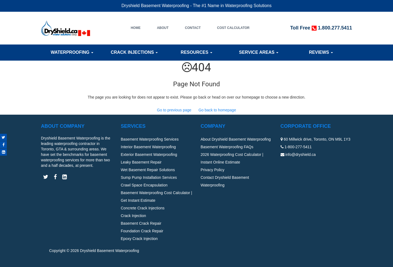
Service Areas (258, 52)
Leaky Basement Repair (141, 162)
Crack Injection (133, 215)
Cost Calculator (233, 28)
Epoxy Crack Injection (139, 238)
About (163, 28)
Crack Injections (134, 52)
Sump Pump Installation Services (149, 177)
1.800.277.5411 (335, 28)
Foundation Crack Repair (142, 231)
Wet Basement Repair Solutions (148, 170)
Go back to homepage (217, 110)
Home (136, 28)
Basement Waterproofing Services (150, 139)
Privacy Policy (212, 170)
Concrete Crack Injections (143, 208)
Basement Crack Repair (141, 223)
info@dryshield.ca (300, 154)
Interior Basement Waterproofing (148, 147)
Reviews (321, 52)
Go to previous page (174, 110)
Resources (196, 52)
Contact (193, 28)
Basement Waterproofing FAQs (227, 147)
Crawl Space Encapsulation (144, 185)
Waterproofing (72, 52)
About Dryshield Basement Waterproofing (236, 139)
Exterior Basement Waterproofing (149, 154)
